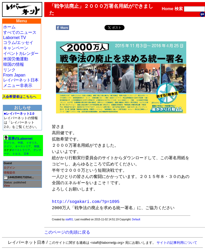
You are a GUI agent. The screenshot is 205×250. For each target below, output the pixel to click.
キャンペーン (15, 48)
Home (167, 9)
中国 (20, 142)
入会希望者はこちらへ (19, 97)
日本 (26, 153)
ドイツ (8, 146)
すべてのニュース (19, 32)
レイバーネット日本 (20, 80)
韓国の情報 (13, 64)
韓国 (36, 146)
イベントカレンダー (20, 53)
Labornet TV (14, 37)
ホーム (9, 27)
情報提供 (9, 172)
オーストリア (23, 146)
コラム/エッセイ (18, 42)
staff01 (69, 219)
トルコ (16, 153)
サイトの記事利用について (177, 243)
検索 (179, 9)
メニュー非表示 (17, 85)
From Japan (14, 75)
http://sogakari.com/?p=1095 (85, 202)
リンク (9, 70)
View (7, 185)
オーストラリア (21, 150)
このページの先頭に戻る (67, 232)
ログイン (9, 167)
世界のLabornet (20, 138)
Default (136, 219)
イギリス (31, 142)
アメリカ (9, 142)
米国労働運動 (15, 59)
